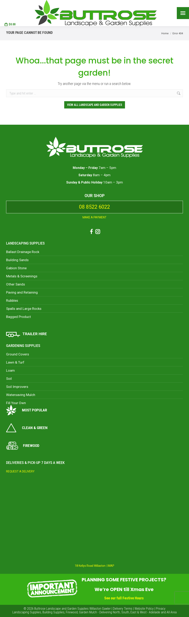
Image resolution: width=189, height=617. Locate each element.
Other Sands (15, 284)
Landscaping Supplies (25, 243)
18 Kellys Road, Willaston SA (13, 3)
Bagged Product (18, 317)
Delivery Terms (122, 609)
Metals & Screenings (21, 276)
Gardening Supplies (23, 345)
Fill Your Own (16, 403)
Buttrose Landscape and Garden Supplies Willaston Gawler (72, 609)
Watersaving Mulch (20, 395)
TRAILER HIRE (34, 334)
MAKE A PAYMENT (94, 217)
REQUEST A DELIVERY (20, 471)
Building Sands (17, 260)
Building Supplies (53, 612)
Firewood (22, 445)
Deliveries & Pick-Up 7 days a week (35, 462)
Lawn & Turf (15, 362)
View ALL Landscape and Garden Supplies (94, 104)
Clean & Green (27, 427)
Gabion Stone (16, 268)
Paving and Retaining (22, 292)
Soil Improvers (17, 387)
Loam (10, 370)
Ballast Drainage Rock (22, 252)
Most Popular (26, 410)
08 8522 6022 (14, 9)
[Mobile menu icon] (183, 13)
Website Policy (144, 609)
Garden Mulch (88, 612)
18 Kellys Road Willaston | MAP (94, 565)
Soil (9, 379)
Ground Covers (17, 354)
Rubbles (12, 300)
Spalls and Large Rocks (23, 309)
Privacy (160, 609)
